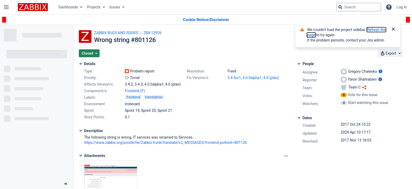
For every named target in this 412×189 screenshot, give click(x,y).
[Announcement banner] (206, 20)
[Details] (81, 64)
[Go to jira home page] (32, 7)
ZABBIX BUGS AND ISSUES (116, 33)
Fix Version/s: (198, 78)
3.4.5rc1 (234, 78)
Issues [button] (114, 7)
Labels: (90, 97)
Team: (307, 88)
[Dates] (299, 118)
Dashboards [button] (68, 7)
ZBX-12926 (152, 33)
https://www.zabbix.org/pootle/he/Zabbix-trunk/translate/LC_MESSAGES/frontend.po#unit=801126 (165, 142)
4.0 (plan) (271, 78)
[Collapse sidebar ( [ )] (66, 184)
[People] (299, 64)
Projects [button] (93, 7)
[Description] (81, 131)
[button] (6, 7)
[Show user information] (380, 71)
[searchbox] (358, 7)
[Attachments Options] (285, 156)
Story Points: (94, 117)
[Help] (389, 7)
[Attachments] (81, 156)
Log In (402, 7)
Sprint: (89, 110)
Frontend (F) (135, 91)
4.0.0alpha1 (252, 78)
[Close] (393, 29)
